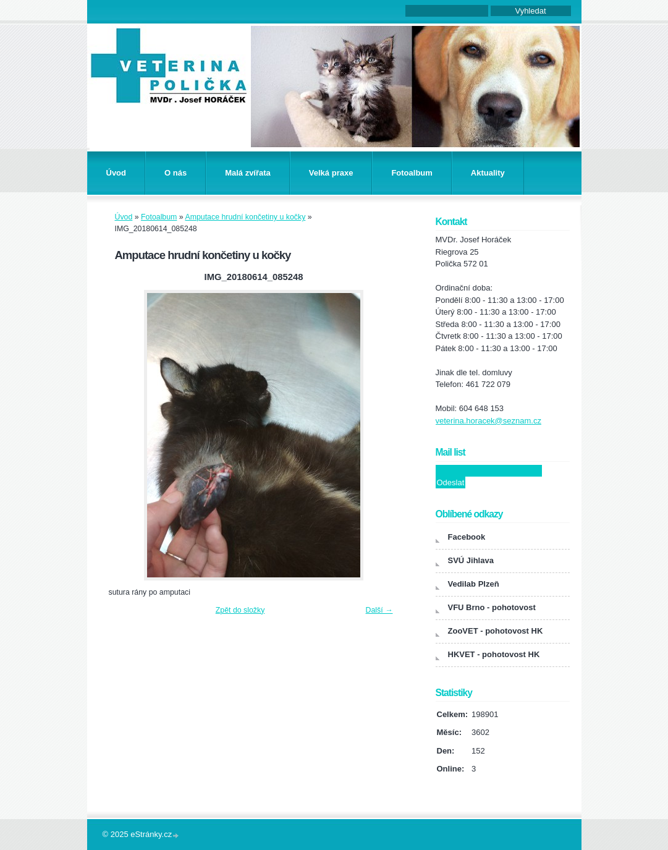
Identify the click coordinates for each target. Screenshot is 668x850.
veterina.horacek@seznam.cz (488, 420)
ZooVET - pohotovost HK (495, 630)
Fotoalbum (411, 172)
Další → (379, 610)
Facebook (467, 537)
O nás (175, 172)
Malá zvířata (248, 172)
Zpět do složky (240, 610)
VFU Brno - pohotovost (492, 607)
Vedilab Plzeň (473, 584)
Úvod (116, 172)
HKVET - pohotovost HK (494, 654)
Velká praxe (331, 172)
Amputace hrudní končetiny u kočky (245, 217)
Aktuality (488, 172)
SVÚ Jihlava (471, 560)
